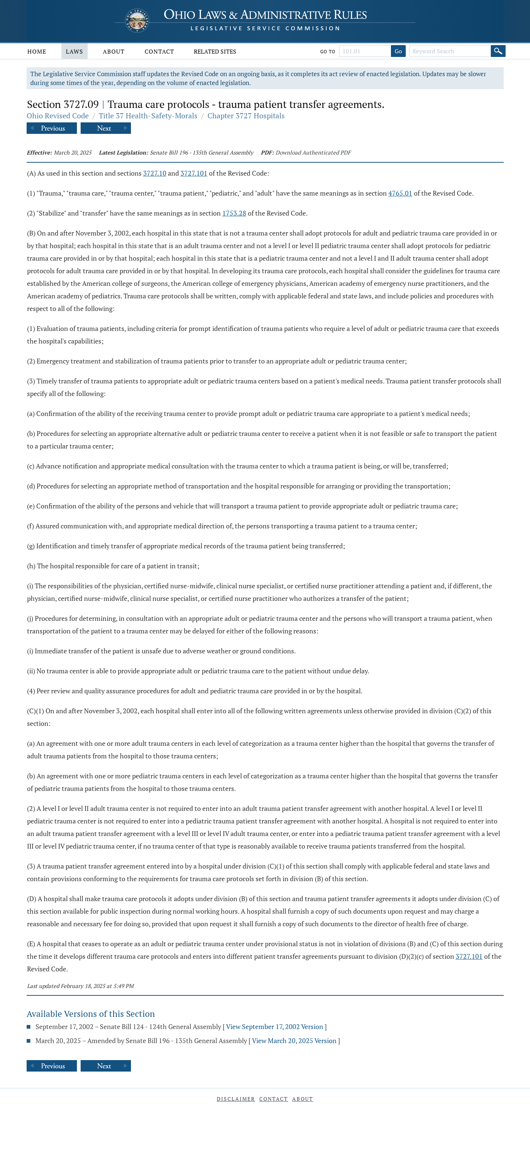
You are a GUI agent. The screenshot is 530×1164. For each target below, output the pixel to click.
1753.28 (234, 213)
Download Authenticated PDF (313, 152)
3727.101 (193, 173)
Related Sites (215, 51)
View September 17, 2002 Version (274, 1026)
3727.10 (154, 173)
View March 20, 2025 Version (294, 1040)
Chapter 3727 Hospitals (246, 116)
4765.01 (400, 193)
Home (36, 51)
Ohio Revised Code (58, 116)
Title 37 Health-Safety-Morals (148, 116)
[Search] (498, 51)
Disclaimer (236, 1098)
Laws (74, 51)
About (114, 51)
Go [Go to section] (398, 51)
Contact (159, 51)
